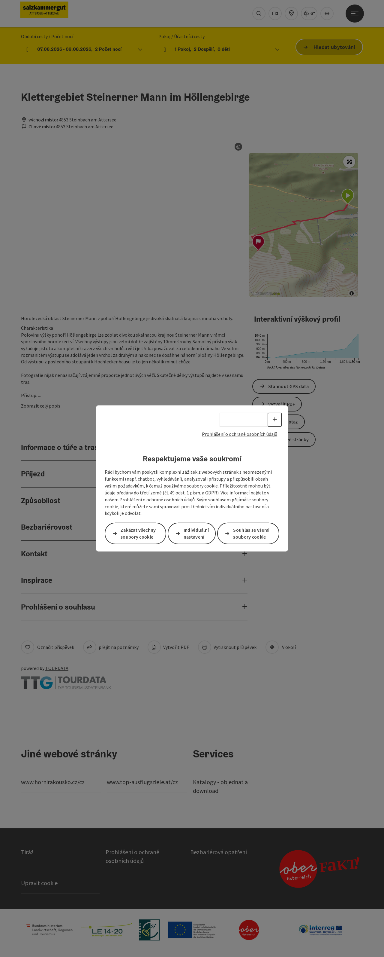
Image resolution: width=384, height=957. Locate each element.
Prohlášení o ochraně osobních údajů (239, 434)
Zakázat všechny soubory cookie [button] (138, 533)
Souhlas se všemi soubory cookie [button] (251, 533)
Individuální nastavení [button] (196, 533)
